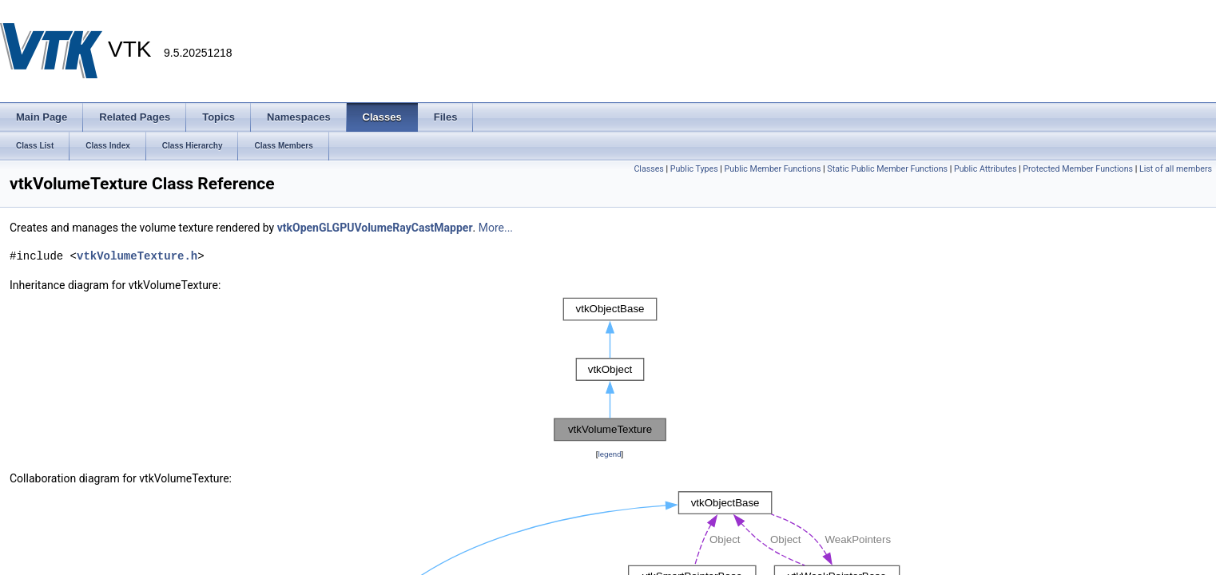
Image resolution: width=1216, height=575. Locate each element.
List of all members (1175, 169)
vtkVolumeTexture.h (137, 256)
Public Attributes (985, 169)
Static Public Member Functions (887, 169)
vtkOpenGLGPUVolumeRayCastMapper (375, 227)
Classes (648, 169)
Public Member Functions (773, 169)
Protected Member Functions (1078, 169)
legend (609, 454)
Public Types (694, 169)
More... (496, 227)
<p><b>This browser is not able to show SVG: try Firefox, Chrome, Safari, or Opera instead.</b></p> (610, 370)
